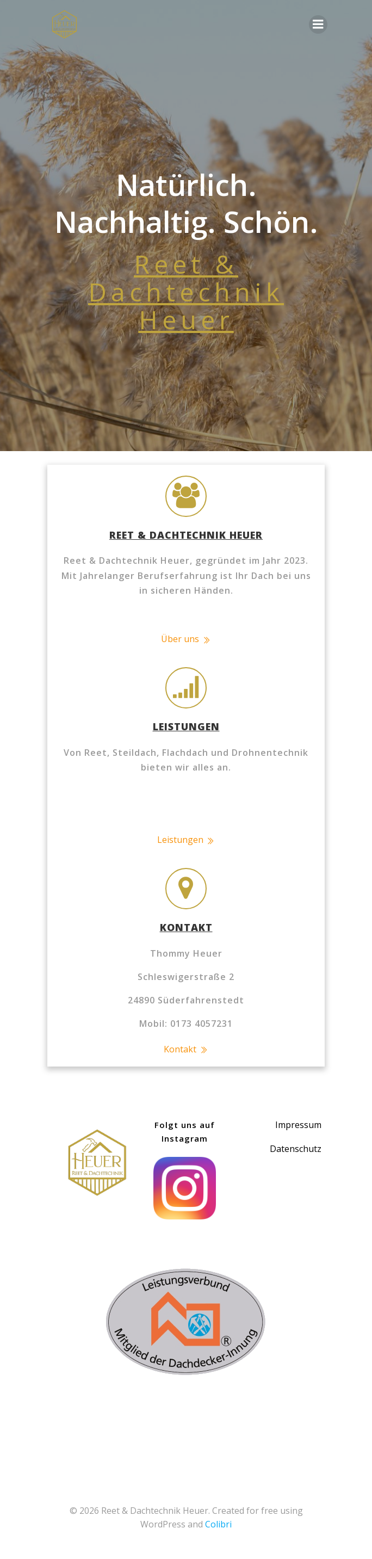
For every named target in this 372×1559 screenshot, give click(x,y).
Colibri (218, 1524)
